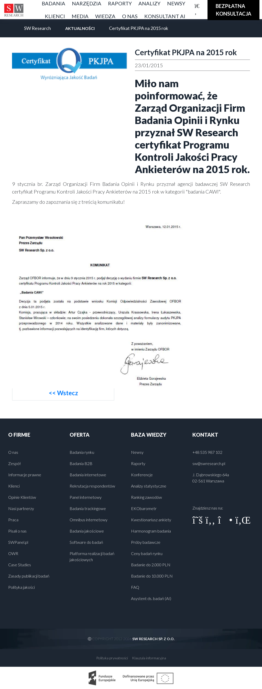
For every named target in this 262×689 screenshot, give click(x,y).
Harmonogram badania (151, 530)
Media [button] (80, 16)
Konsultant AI (164, 16)
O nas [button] (130, 16)
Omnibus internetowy (88, 519)
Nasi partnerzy (21, 508)
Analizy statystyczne (148, 485)
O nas (13, 452)
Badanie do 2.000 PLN (150, 564)
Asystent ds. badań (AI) (151, 598)
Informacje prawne (24, 474)
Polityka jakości (21, 587)
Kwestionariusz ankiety (151, 519)
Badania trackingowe (88, 508)
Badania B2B (81, 463)
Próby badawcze (145, 542)
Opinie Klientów (22, 497)
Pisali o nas (17, 530)
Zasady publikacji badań (28, 575)
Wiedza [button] (105, 16)
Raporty (138, 463)
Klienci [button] (55, 16)
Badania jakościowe (87, 530)
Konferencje (142, 474)
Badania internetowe (88, 474)
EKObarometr (144, 508)
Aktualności (80, 28)
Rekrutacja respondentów (92, 485)
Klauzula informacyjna (149, 658)
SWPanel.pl (18, 542)
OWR (13, 553)
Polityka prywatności (112, 658)
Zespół (14, 463)
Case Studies (19, 564)
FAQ (135, 587)
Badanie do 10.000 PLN (152, 575)
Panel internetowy (86, 497)
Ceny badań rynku (146, 553)
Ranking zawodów (146, 497)
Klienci (14, 485)
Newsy (137, 452)
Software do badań (86, 542)
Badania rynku (82, 452)
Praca (13, 519)
